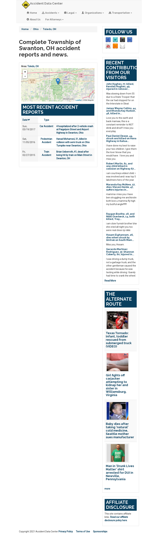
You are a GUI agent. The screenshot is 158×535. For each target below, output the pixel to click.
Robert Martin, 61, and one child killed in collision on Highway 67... (121, 166)
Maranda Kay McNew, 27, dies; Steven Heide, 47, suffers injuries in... (120, 187)
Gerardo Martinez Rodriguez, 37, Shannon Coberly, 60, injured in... (120, 252)
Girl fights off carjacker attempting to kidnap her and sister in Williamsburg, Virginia (117, 385)
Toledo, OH (49, 29)
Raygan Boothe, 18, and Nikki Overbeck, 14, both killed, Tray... (120, 216)
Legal (70, 12)
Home (32, 12)
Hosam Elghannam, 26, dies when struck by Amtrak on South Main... (120, 237)
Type (46, 120)
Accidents (50, 12)
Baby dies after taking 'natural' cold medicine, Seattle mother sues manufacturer (120, 430)
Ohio (35, 29)
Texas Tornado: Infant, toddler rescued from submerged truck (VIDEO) (119, 339)
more (107, 488)
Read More (110, 280)
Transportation (120, 12)
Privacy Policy (65, 531)
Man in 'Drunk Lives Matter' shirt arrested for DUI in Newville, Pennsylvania (120, 472)
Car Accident (46, 126)
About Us (33, 19)
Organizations (93, 12)
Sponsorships (100, 531)
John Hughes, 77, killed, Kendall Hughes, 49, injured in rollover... (120, 86)
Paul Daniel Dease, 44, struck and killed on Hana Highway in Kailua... (121, 138)
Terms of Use (83, 531)
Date (26, 120)
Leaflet (79, 100)
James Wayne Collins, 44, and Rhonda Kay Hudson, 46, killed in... (121, 111)
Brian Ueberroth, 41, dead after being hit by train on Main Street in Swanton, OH (74, 155)
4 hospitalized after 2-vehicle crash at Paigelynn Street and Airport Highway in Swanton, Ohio (74, 129)
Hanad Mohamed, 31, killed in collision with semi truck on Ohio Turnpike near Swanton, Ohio (73, 142)
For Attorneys (54, 19)
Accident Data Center (46, 3)
